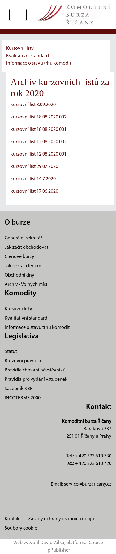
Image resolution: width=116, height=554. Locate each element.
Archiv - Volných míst (26, 284)
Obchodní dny (19, 275)
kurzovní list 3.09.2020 (33, 104)
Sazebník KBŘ (19, 388)
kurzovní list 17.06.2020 (34, 191)
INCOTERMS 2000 (23, 398)
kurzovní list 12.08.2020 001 (39, 154)
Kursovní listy (20, 48)
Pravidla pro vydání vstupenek (36, 379)
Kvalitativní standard (27, 56)
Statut (11, 351)
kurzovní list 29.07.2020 (34, 166)
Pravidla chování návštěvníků (35, 370)
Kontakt (13, 519)
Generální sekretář (23, 238)
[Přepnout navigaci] (18, 15)
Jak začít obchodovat (26, 247)
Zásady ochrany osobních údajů (61, 519)
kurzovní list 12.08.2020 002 (39, 142)
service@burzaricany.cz (87, 484)
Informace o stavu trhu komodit (38, 63)
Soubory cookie (21, 528)
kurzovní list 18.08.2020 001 (39, 129)
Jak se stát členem (23, 266)
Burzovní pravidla (23, 361)
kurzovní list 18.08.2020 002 (39, 117)
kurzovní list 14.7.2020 (33, 179)
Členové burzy (19, 256)
